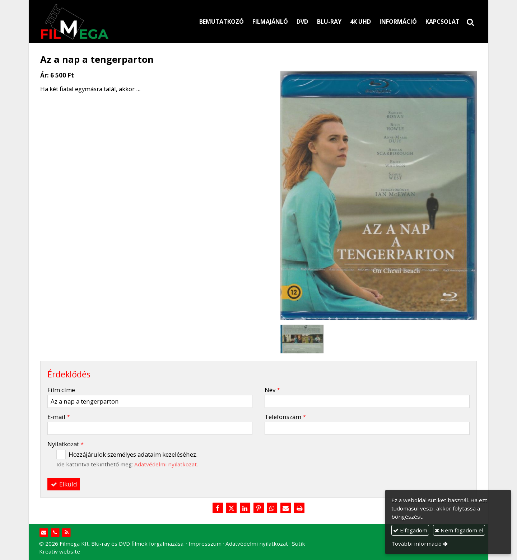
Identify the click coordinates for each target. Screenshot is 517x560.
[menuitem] (221, 21)
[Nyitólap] (108, 21)
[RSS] (66, 532)
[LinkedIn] (245, 508)
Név (272, 390)
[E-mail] (286, 508)
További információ (416, 543)
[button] (470, 21)
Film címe (61, 390)
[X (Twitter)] (231, 508)
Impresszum (205, 543)
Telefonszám (285, 417)
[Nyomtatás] (299, 508)
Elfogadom (410, 530)
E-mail (58, 417)
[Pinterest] (258, 508)
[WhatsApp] (272, 508)
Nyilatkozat (65, 444)
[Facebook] (217, 508)
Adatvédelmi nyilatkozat (165, 464)
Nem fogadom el (459, 530)
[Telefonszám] (55, 532)
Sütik (298, 543)
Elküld (64, 484)
